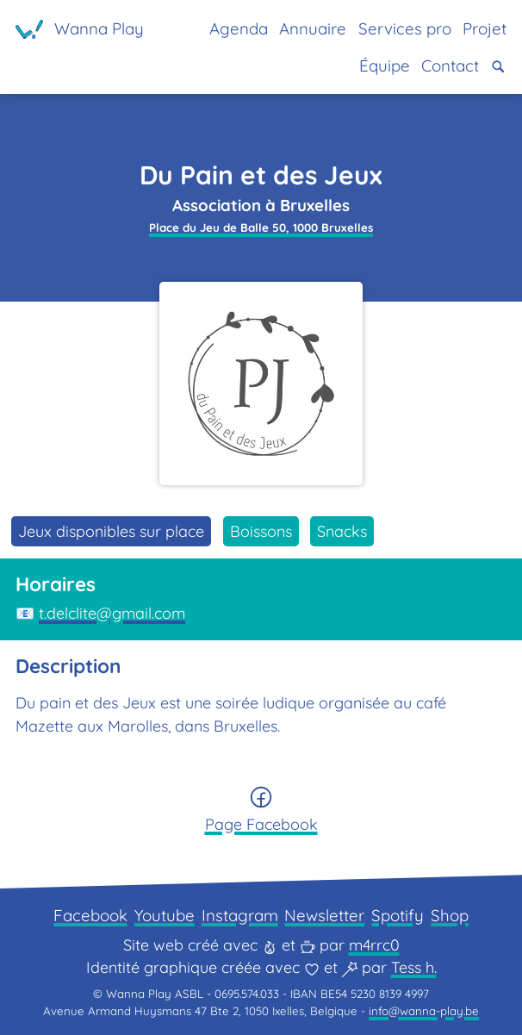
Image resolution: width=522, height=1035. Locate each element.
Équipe (384, 65)
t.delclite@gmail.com (112, 613)
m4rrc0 (374, 945)
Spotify (397, 915)
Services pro (404, 28)
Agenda (238, 28)
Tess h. (414, 967)
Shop (450, 915)
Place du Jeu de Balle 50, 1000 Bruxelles (261, 227)
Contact (450, 65)
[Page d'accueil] (80, 29)
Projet (484, 28)
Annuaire (312, 28)
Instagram (240, 915)
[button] (498, 67)
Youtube (164, 915)
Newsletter (324, 915)
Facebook (90, 915)
